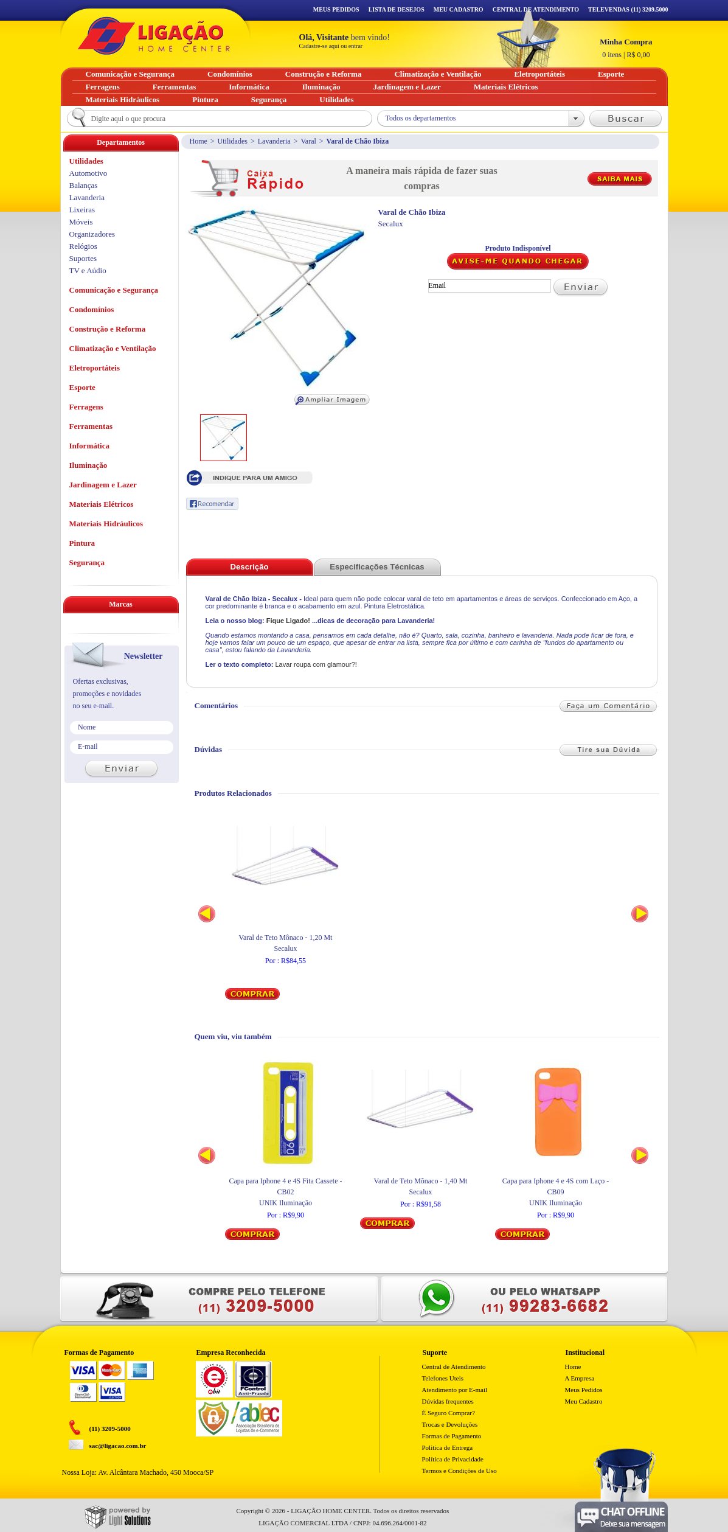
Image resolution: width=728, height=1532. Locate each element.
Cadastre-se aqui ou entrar (331, 46)
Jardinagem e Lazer (103, 484)
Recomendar (212, 504)
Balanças (83, 185)
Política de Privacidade (453, 1459)
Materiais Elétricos (101, 504)
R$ (626, 48)
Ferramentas (91, 426)
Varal (308, 141)
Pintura (82, 543)
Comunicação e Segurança (114, 289)
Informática (89, 445)
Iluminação (88, 465)
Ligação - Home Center (154, 35)
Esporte (82, 387)
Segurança (87, 562)
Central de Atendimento (454, 1366)
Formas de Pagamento (452, 1436)
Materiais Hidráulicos (106, 523)
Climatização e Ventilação (112, 348)
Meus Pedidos (336, 9)
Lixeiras (82, 209)
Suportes (83, 258)
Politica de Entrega (447, 1447)
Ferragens (86, 406)
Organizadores (92, 234)
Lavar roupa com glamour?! (316, 664)
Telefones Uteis (443, 1378)
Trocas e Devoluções (450, 1424)
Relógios (83, 246)
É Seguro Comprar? (448, 1412)
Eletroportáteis (94, 367)
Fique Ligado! (288, 620)
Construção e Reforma (107, 328)
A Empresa (580, 1378)
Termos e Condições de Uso (459, 1470)
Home (198, 141)
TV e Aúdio (87, 270)
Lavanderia (274, 141)
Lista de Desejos (397, 9)
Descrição (249, 566)
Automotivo (88, 173)
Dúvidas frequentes (448, 1401)
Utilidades (233, 141)
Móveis (81, 221)
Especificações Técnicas (377, 566)
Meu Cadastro (459, 9)
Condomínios (91, 309)
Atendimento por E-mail (455, 1389)
